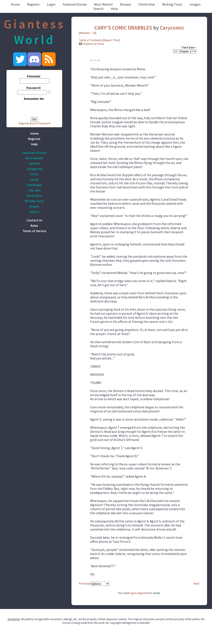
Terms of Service (34, 231)
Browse (125, 4)
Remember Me (34, 99)
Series (34, 179)
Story (100, 44)
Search (98, 8)
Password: (33, 88)
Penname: (34, 76)
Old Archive (146, 4)
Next (197, 583)
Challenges (34, 185)
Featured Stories (75, 4)
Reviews (85, 33)
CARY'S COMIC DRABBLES (123, 27)
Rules (34, 226)
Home (15, 4)
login (133, 593)
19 (93, 33)
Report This (111, 40)
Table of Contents (90, 40)
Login (51, 4)
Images (195, 4)
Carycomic (172, 27)
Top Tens (34, 190)
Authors (34, 163)
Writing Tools (172, 4)
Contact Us (34, 220)
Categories (34, 169)
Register (33, 4)
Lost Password (41, 123)
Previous (84, 583)
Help (114, 8)
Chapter (88, 44)
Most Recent (103, 4)
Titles (34, 174)
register (143, 593)
